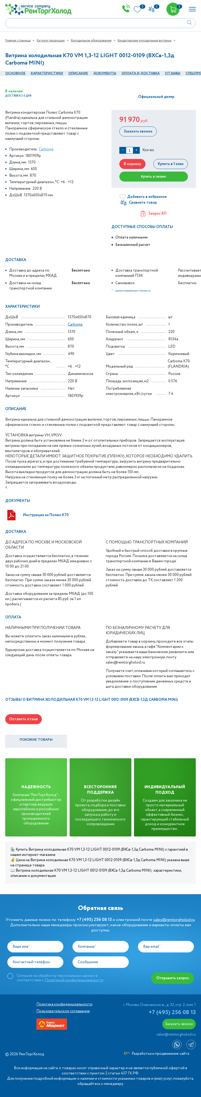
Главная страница (18, 40)
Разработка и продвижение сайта (156, 1053)
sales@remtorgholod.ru (174, 920)
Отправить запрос (173, 978)
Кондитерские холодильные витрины (144, 40)
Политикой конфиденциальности (74, 980)
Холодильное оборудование (91, 40)
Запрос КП (153, 213)
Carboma (46, 149)
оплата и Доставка (140, 73)
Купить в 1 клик (171, 164)
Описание (78, 73)
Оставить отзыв (23, 719)
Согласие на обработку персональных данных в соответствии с (60, 978)
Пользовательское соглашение (63, 1011)
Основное (15, 73)
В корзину (132, 164)
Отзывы (172, 73)
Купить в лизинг (153, 176)
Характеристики (47, 73)
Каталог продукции (51, 40)
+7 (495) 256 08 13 (172, 1012)
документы (104, 73)
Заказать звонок (138, 131)
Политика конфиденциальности (64, 1004)
